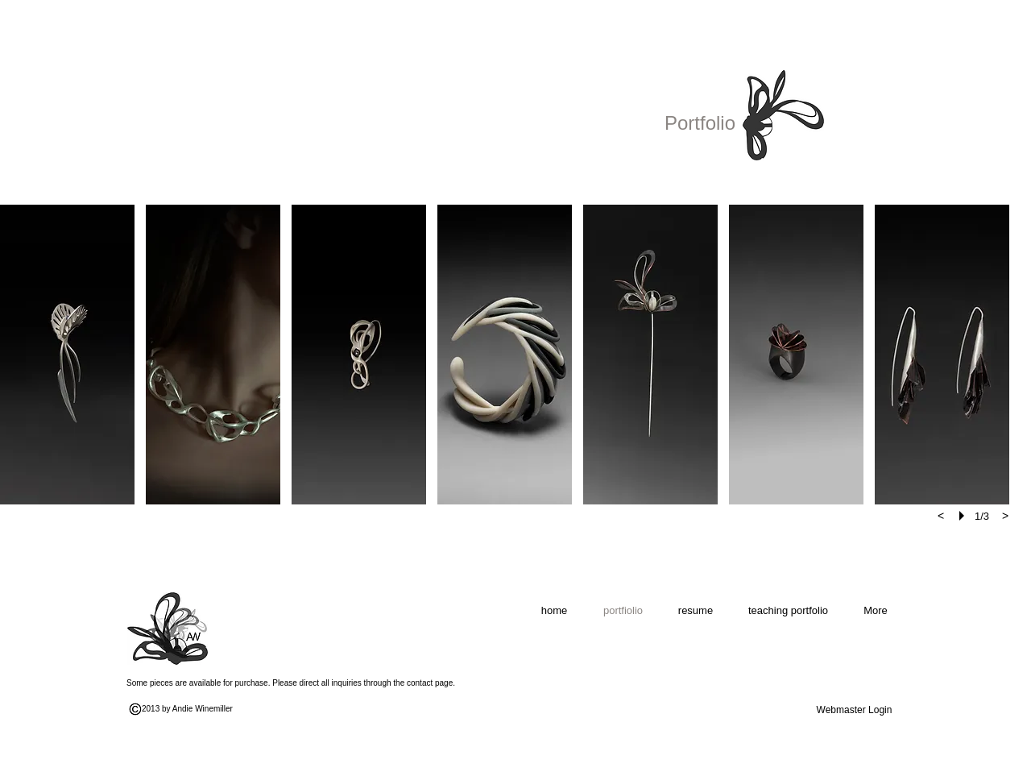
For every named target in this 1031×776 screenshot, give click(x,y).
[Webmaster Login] (854, 710)
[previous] (941, 516)
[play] (964, 516)
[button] (67, 354)
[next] (1005, 516)
